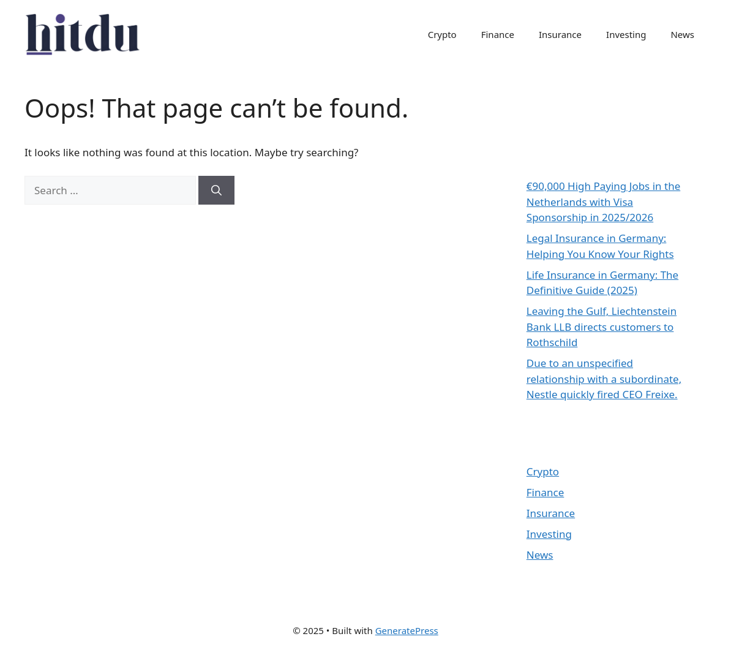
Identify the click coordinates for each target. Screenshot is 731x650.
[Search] (216, 190)
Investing (626, 34)
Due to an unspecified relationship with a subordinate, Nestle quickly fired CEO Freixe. (604, 378)
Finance (497, 34)
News (682, 34)
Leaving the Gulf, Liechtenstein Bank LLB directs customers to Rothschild (602, 326)
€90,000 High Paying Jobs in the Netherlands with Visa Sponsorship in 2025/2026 (603, 201)
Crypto (442, 34)
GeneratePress (406, 630)
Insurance (560, 34)
